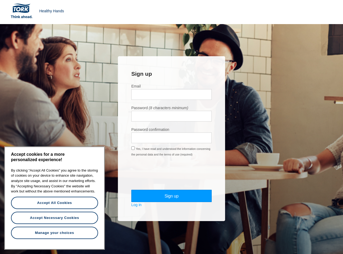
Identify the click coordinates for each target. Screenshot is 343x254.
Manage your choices (54, 233)
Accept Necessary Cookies (54, 218)
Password (139, 108)
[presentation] (172, 173)
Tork (23, 10)
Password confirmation (150, 129)
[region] (54, 198)
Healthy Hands (51, 11)
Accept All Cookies (54, 203)
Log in (136, 205)
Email (136, 86)
